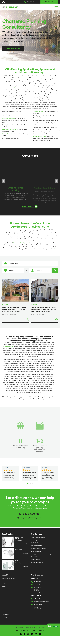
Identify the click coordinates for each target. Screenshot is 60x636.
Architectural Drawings (36, 545)
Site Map (41, 627)
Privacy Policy (20, 627)
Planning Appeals (38, 111)
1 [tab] (27, 483)
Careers (4, 586)
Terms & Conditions (31, 627)
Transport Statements (39, 136)
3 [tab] (31, 483)
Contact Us (4, 617)
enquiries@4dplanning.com (31, 518)
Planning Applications (8, 118)
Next (56, 181)
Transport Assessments (37, 562)
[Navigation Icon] (56, 7)
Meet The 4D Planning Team (8, 578)
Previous (3, 181)
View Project (25, 543)
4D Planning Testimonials (8, 581)
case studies (12, 88)
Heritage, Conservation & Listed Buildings (41, 554)
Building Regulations (8, 133)
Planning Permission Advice (38, 537)
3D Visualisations (35, 542)
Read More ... (30, 206)
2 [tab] (29, 483)
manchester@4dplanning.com (41, 601)
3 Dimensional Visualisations (10, 129)
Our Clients (4, 583)
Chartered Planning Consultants (23, 243)
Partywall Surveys (35, 556)
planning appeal (8, 346)
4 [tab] (32, 483)
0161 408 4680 (37, 598)
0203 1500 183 (30, 1)
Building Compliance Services (38, 548)
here (55, 249)
